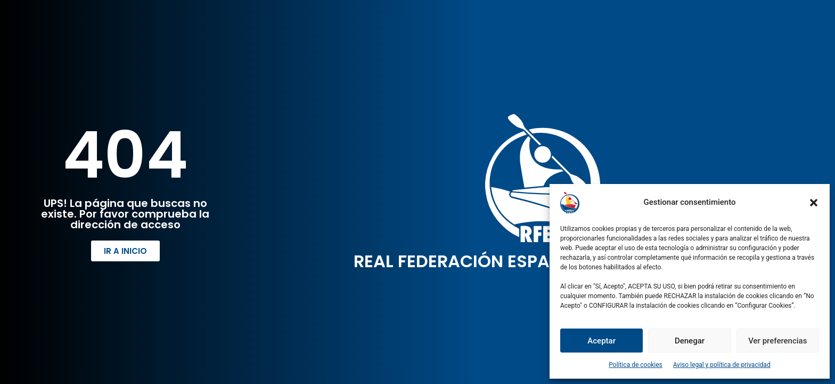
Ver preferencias (777, 341)
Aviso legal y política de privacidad (722, 365)
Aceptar (601, 341)
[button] (813, 202)
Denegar (690, 341)
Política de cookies (635, 365)
